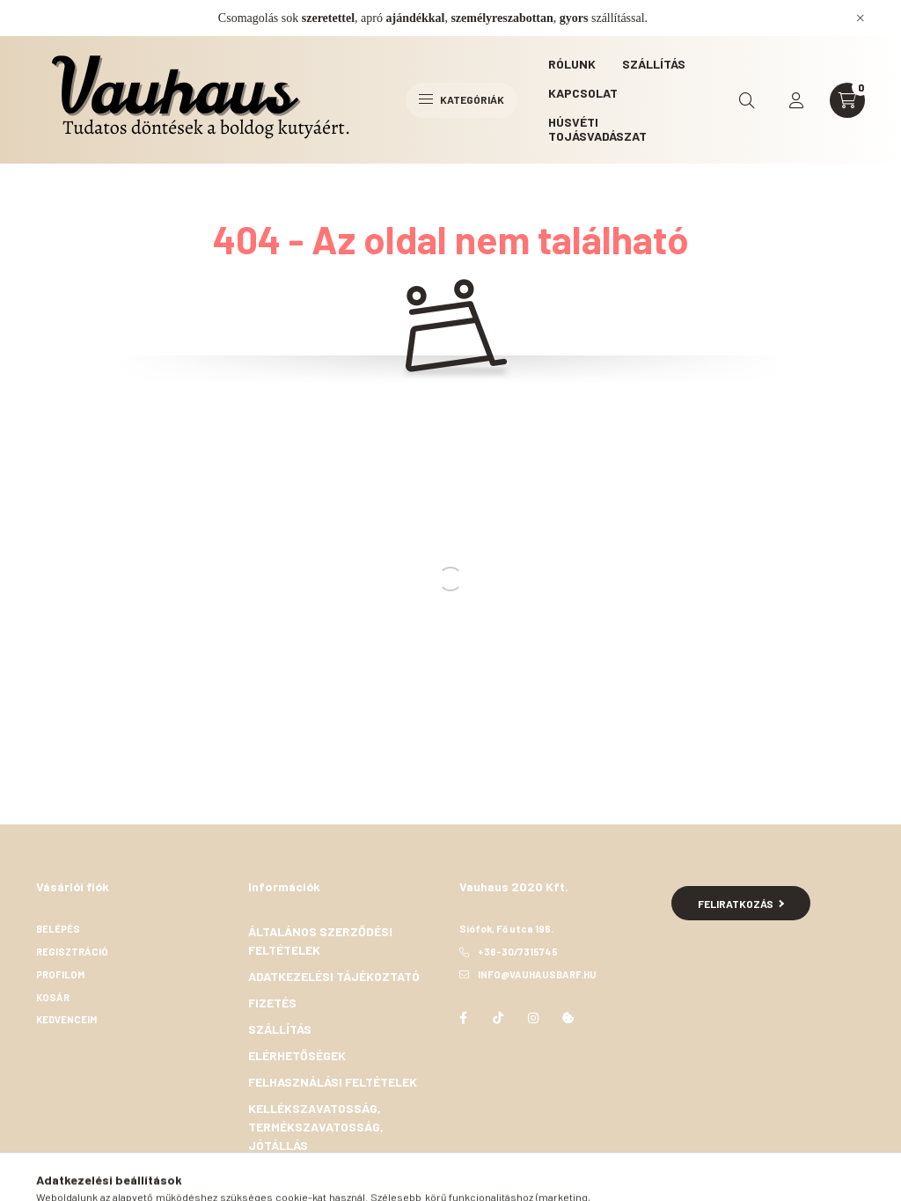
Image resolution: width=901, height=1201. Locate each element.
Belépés (58, 928)
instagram (533, 1018)
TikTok (498, 1018)
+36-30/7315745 (518, 951)
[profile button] (796, 100)
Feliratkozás (741, 903)
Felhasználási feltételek (332, 1081)
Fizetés (272, 1002)
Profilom (60, 974)
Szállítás (653, 63)
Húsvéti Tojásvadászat (597, 128)
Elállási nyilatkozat (316, 1171)
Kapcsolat (583, 92)
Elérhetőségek (297, 1055)
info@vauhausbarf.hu (537, 974)
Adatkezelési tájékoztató (334, 976)
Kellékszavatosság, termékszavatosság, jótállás (316, 1127)
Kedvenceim (67, 1019)
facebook (462, 1018)
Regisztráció (72, 951)
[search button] (747, 100)
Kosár (53, 997)
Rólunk (572, 63)
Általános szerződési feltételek (320, 940)
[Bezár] (860, 17)
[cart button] (847, 100)
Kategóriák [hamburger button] (461, 99)
